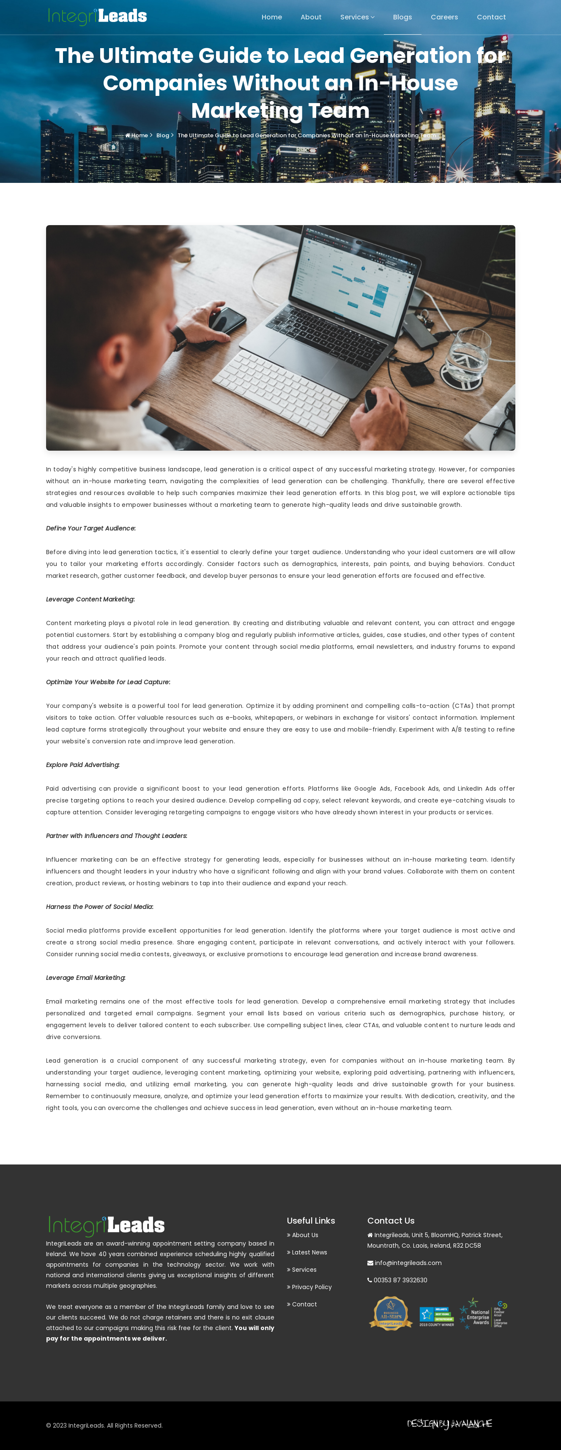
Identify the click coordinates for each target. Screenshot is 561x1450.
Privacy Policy (309, 1287)
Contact (491, 17)
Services (354, 17)
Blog (162, 135)
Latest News (307, 1252)
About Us (302, 1235)
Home (272, 17)
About (311, 17)
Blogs (402, 17)
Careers (444, 17)
